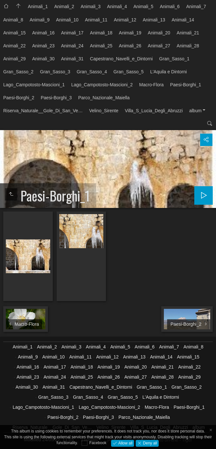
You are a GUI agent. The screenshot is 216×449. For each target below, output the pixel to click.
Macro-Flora (151, 84)
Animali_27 (159, 45)
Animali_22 (14, 45)
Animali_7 (196, 6)
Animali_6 (169, 6)
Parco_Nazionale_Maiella (104, 97)
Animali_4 (117, 6)
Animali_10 (67, 19)
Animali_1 (38, 6)
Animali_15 (14, 32)
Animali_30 (43, 58)
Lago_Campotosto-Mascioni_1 (34, 84)
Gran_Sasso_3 (55, 71)
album (195, 110)
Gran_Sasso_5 (128, 71)
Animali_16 (43, 32)
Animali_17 (72, 32)
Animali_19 (130, 32)
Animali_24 (72, 45)
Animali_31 (72, 58)
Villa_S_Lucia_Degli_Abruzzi (154, 110)
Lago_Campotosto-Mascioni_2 (102, 84)
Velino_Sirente (103, 110)
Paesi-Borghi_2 (18, 97)
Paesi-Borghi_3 (56, 97)
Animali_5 (143, 6)
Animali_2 (64, 6)
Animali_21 (188, 32)
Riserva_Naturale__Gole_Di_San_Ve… (43, 110)
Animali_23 (43, 45)
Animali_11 (96, 19)
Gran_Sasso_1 (174, 58)
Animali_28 (188, 45)
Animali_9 (39, 19)
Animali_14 (183, 19)
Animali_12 (125, 19)
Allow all (124, 443)
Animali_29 (14, 58)
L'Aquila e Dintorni (168, 71)
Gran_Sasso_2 (18, 71)
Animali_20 (159, 32)
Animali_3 (90, 6)
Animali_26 (130, 45)
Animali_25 (101, 45)
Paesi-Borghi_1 (185, 84)
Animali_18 (101, 32)
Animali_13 (154, 19)
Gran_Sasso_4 (92, 71)
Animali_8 (13, 19)
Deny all (149, 443)
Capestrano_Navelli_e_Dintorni (121, 58)
